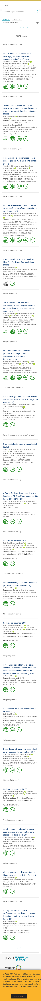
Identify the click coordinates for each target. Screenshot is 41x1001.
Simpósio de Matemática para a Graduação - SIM (19, 411)
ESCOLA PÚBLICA (9, 420)
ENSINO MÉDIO (25, 132)
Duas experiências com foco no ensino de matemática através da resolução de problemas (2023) (20, 208)
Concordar (19, 996)
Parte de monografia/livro (12, 45)
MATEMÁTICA (14, 558)
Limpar (37, 23)
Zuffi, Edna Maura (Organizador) (13, 503)
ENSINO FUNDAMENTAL (11, 132)
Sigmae (10, 678)
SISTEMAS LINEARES (19, 682)
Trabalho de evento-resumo (13, 388)
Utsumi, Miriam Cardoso (11, 754)
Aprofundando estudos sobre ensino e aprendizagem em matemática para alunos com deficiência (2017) (19, 832)
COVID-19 (15, 134)
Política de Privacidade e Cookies (25, 986)
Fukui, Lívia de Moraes (10, 62)
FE (19, 458)
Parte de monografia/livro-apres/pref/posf (19, 435)
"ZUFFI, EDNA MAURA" (11, 23)
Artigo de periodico (10, 293)
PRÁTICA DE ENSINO (20, 462)
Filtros (6, 19)
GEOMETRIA (31, 415)
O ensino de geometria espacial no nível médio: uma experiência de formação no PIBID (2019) (20, 399)
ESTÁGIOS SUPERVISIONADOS (22, 77)
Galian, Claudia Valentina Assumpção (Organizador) (20, 501)
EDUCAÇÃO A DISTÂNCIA (11, 181)
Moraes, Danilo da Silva (10, 213)
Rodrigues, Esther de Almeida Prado (14, 756)
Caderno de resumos (15, 409)
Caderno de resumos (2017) (15, 789)
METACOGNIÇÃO (8, 685)
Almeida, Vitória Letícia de (11, 166)
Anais (10, 590)
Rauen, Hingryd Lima (25, 213)
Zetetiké (11, 366)
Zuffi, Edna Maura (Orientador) (13, 407)
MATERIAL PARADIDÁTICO (12, 725)
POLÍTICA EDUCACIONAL (22, 932)
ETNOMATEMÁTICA (29, 324)
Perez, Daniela (7, 837)
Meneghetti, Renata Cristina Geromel (15, 64)
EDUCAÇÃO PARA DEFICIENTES (25, 848)
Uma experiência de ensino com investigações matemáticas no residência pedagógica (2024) (17, 56)
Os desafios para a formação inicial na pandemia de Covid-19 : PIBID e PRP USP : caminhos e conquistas (20, 123)
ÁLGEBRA (30, 274)
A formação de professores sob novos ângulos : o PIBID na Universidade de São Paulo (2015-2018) (18, 456)
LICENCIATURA (8, 462)
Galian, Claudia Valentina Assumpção (15, 449)
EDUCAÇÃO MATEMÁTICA (18, 75)
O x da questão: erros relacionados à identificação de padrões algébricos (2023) (18, 262)
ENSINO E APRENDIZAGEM (12, 276)
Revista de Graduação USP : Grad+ (19, 716)
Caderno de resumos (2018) (15, 623)
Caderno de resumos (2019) (15, 541)
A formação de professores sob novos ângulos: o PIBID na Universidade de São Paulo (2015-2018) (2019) (20, 496)
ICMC (12, 70)
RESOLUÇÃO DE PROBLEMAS (12, 324)
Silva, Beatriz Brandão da (11, 405)
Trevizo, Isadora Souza (27, 405)
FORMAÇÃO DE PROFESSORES (13, 79)
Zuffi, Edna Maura (24, 62)
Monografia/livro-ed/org (12, 480)
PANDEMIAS (7, 134)
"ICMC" (16, 19)
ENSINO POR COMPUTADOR (23, 129)
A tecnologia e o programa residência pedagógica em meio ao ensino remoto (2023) (20, 161)
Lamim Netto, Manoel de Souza (21, 315)
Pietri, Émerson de (16, 451)
